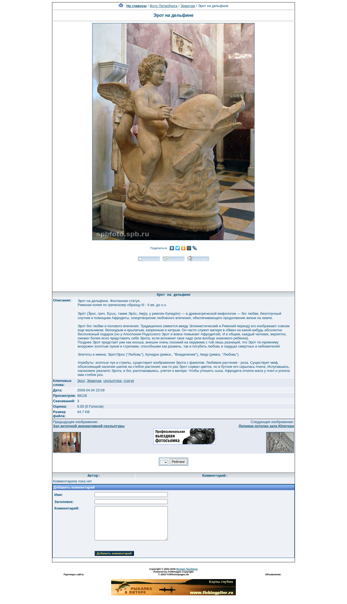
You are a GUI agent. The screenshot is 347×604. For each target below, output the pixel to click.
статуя (129, 381)
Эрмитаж (187, 6)
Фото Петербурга (163, 6)
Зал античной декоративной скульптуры (89, 426)
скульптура (112, 381)
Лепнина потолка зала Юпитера (266, 426)
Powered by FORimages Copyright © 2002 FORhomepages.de (173, 573)
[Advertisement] (173, 274)
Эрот (81, 381)
